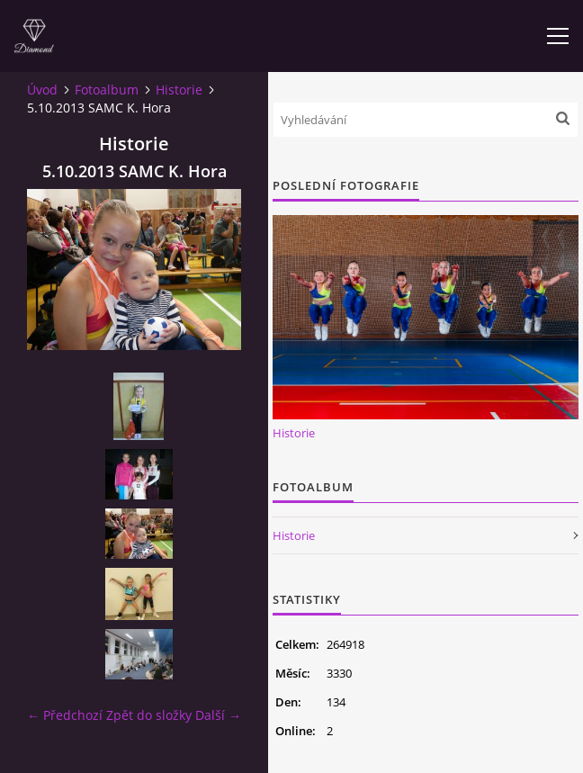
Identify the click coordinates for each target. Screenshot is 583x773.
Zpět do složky (149, 715)
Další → (218, 715)
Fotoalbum (107, 89)
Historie (179, 89)
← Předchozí (65, 715)
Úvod (42, 89)
